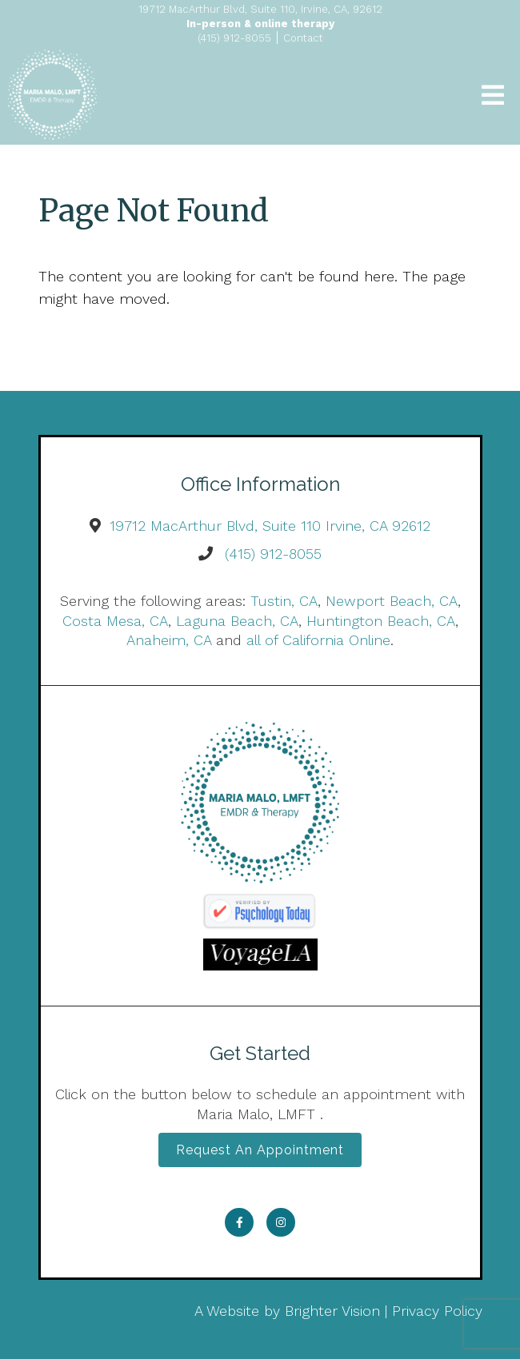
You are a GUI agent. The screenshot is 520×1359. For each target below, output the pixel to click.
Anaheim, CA (168, 640)
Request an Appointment (260, 1150)
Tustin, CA (284, 600)
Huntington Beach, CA (380, 620)
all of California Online (318, 640)
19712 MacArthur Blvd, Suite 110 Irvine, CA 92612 (270, 525)
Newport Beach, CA (392, 600)
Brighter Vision (332, 1310)
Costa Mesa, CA (115, 620)
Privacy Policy (437, 1310)
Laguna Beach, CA (237, 620)
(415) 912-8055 (273, 553)
